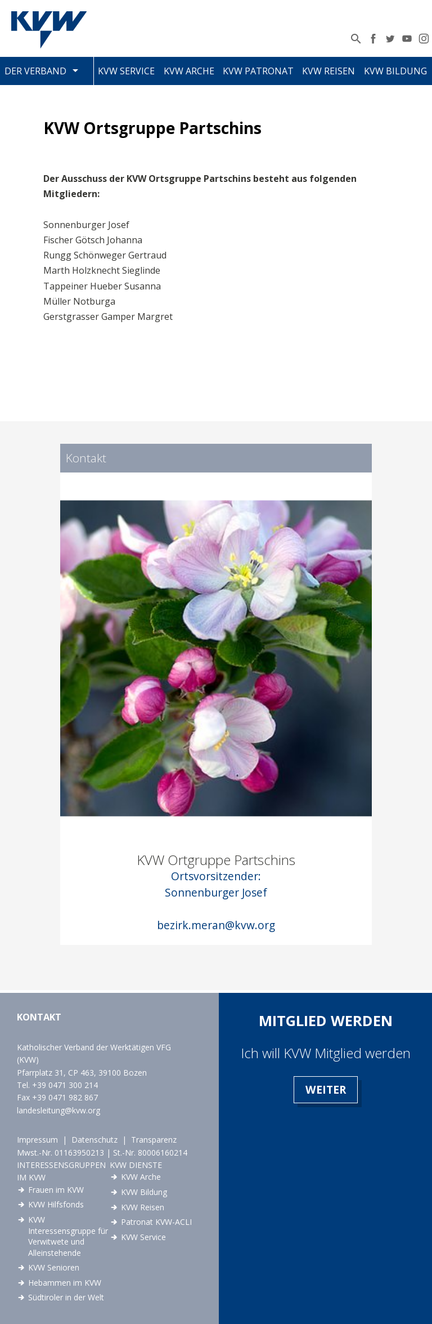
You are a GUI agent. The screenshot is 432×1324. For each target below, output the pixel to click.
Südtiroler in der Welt (66, 1297)
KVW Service (126, 71)
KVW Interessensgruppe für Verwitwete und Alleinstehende (68, 1236)
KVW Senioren (53, 1267)
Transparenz (154, 1139)
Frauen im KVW (56, 1189)
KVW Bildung (395, 71)
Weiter (325, 1089)
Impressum (37, 1139)
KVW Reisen (328, 71)
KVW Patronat (258, 71)
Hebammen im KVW (64, 1282)
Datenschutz (94, 1139)
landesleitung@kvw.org (58, 1110)
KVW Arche (189, 71)
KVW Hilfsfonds (56, 1204)
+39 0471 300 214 (65, 1085)
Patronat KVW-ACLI (156, 1221)
